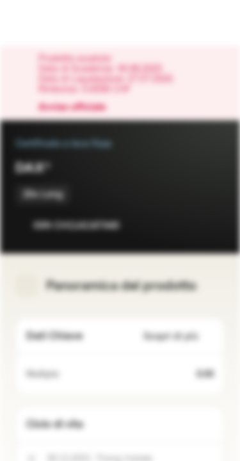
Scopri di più (178, 336)
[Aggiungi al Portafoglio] (212, 225)
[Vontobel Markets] (50, 23)
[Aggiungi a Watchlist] (186, 225)
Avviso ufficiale (78, 107)
